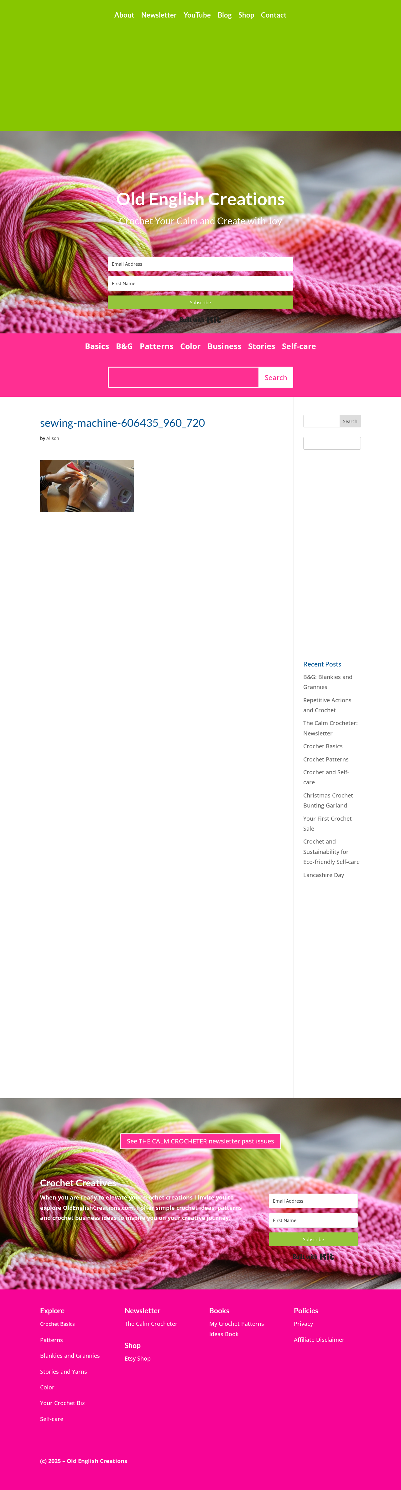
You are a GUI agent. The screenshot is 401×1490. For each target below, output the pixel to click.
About (124, 16)
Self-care (299, 347)
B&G (124, 347)
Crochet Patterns (326, 759)
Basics (97, 347)
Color (190, 347)
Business (224, 347)
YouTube (197, 16)
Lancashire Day (323, 875)
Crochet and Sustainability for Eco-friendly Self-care (331, 851)
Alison (52, 438)
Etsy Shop (138, 1358)
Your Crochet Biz (62, 1403)
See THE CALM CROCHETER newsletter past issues (200, 1141)
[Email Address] (200, 264)
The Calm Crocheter (151, 1323)
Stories (261, 347)
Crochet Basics (323, 746)
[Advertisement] (200, 72)
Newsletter (159, 16)
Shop (246, 16)
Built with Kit (200, 319)
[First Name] (200, 283)
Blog (225, 16)
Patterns (156, 347)
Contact (274, 16)
